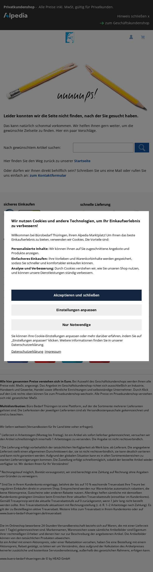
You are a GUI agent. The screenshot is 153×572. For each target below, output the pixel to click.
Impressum (53, 352)
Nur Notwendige (76, 324)
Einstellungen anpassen (76, 310)
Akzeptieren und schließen (77, 295)
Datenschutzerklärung (27, 352)
